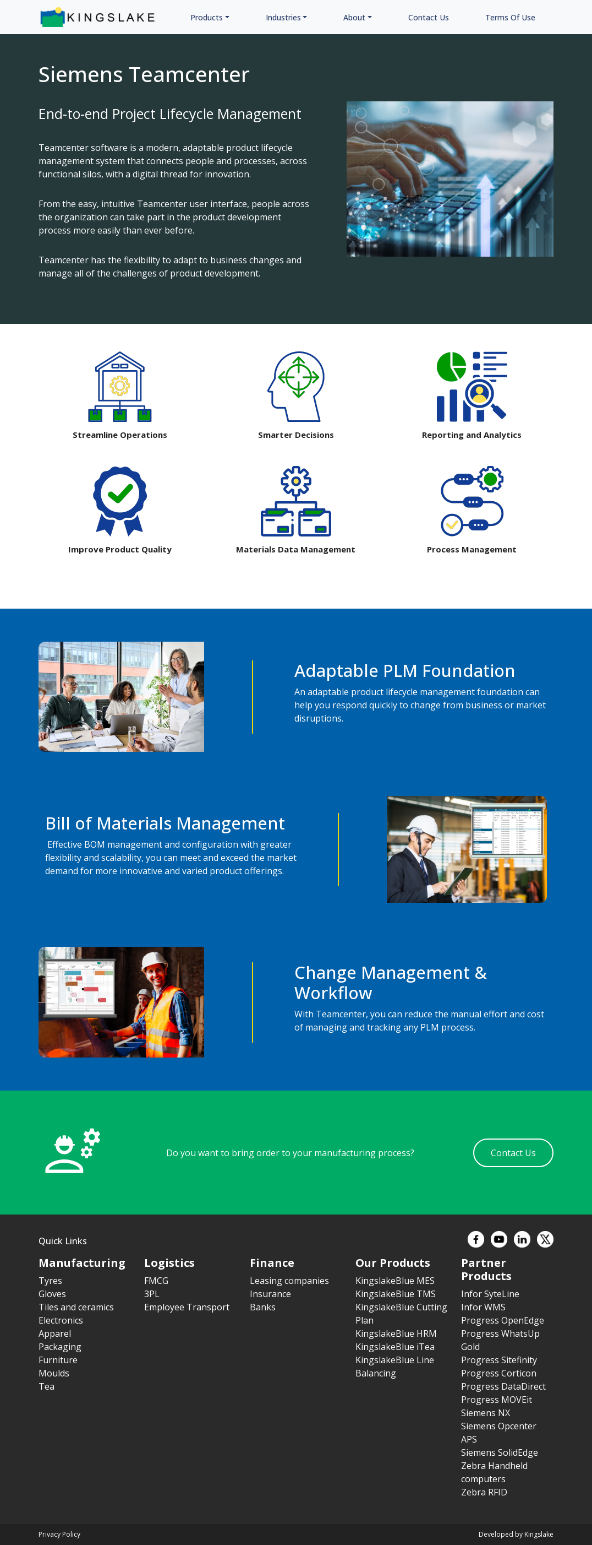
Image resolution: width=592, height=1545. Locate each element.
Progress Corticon (498, 1373)
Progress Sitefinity (499, 1360)
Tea (46, 1386)
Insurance (270, 1294)
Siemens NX (485, 1413)
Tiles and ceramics (76, 1307)
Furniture (58, 1360)
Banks (263, 1307)
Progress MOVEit (496, 1400)
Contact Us (513, 1153)
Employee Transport (186, 1307)
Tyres (50, 1281)
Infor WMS (483, 1307)
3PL (152, 1294)
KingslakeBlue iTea (395, 1347)
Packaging (60, 1347)
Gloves (52, 1294)
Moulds (54, 1373)
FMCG (156, 1281)
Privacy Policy (59, 1534)
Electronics (61, 1320)
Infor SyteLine (490, 1294)
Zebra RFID (484, 1492)
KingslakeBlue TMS (395, 1294)
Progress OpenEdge (502, 1320)
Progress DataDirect (503, 1386)
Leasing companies (289, 1281)
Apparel (55, 1333)
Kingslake (538, 1534)
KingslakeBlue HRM (396, 1333)
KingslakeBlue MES (395, 1281)
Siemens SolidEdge (499, 1452)
